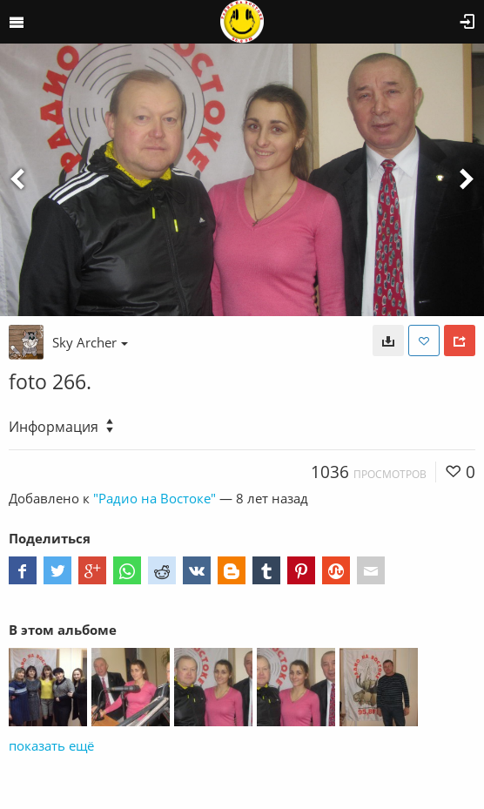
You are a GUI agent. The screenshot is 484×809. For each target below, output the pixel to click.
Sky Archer (90, 342)
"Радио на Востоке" (154, 498)
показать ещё (51, 745)
